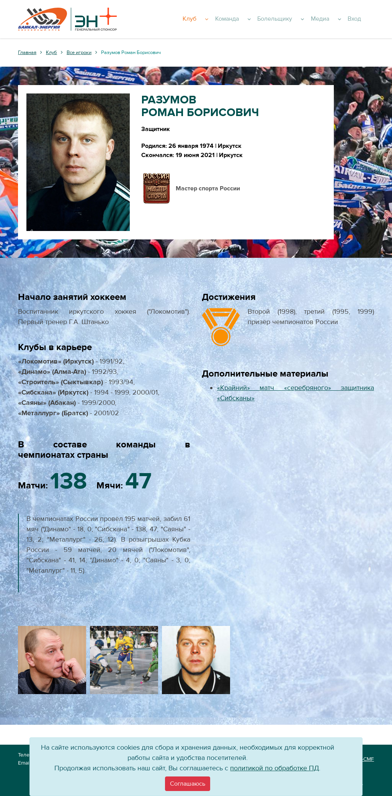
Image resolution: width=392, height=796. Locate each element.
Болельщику (297, 19)
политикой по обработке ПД (274, 768)
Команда (253, 19)
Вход (363, 19)
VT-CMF (365, 759)
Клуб (220, 19)
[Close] (187, 783)
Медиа (338, 19)
